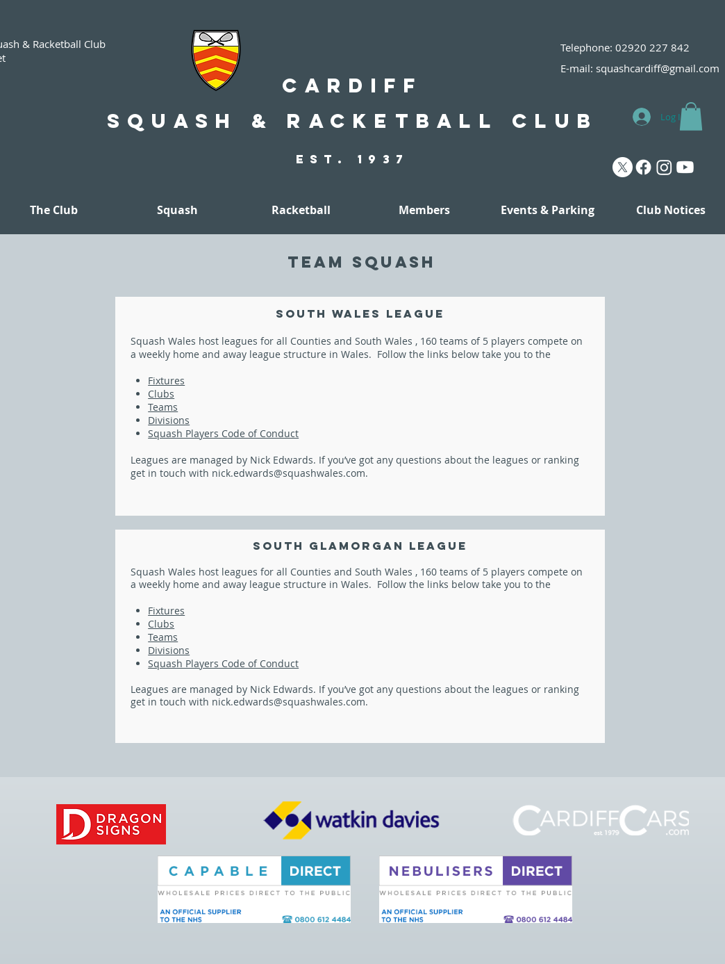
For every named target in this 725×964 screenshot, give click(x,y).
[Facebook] (643, 167)
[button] (691, 116)
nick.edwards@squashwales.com (288, 473)
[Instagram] (664, 167)
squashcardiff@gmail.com (657, 68)
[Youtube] (685, 167)
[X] (622, 167)
